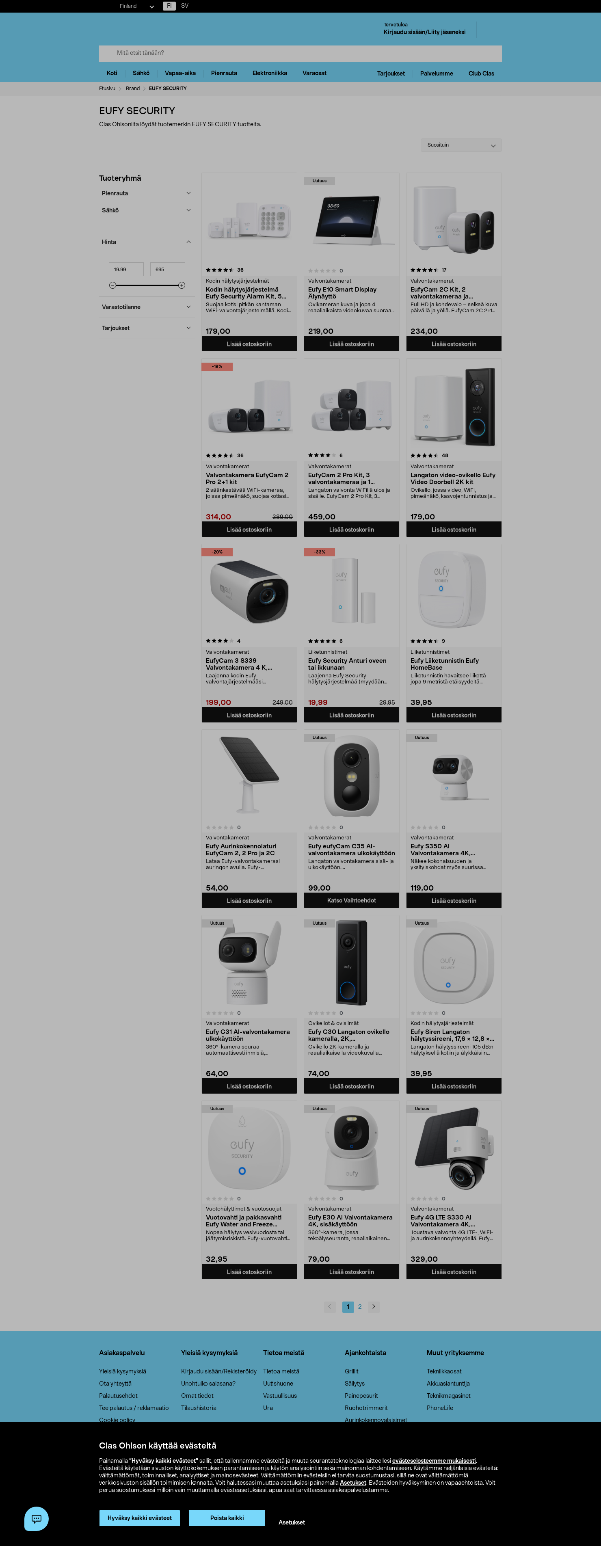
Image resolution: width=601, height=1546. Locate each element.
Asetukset (353, 1483)
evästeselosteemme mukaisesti (434, 1461)
